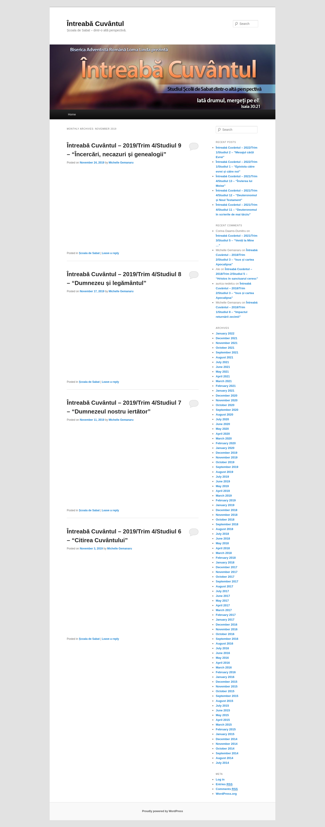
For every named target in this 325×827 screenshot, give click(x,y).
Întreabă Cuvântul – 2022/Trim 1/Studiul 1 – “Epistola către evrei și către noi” (236, 166)
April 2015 (223, 720)
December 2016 (226, 624)
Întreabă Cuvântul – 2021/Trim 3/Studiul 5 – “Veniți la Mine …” (236, 240)
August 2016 (224, 643)
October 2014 (225, 748)
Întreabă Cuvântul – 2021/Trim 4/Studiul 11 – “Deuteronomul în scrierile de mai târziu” (236, 209)
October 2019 (225, 462)
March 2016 (224, 667)
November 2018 (226, 514)
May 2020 (222, 428)
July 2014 (222, 762)
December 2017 (226, 567)
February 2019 (226, 500)
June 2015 (223, 710)
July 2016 (222, 648)
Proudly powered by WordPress (162, 811)
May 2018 (222, 543)
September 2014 (227, 753)
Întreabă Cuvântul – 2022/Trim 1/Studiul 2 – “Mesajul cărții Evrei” (236, 152)
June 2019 (223, 481)
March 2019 (224, 495)
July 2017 (222, 591)
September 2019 (227, 467)
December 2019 (226, 452)
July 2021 (222, 362)
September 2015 (227, 696)
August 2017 (224, 586)
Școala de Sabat (89, 253)
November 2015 (226, 686)
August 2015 (224, 701)
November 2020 (226, 400)
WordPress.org (226, 793)
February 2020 (226, 443)
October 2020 (225, 405)
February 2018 (226, 557)
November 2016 (226, 629)
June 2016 (223, 653)
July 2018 (222, 533)
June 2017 (223, 596)
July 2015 (222, 705)
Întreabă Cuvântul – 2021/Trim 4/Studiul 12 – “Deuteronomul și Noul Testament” (236, 195)
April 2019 (223, 491)
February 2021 (226, 386)
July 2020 (222, 419)
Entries (224, 784)
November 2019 (226, 457)
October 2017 (225, 576)
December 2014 (226, 739)
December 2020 (226, 395)
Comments (227, 789)
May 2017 (222, 600)
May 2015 (222, 715)
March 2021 (224, 381)
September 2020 (227, 409)
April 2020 (223, 433)
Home (72, 114)
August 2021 (224, 357)
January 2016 (225, 677)
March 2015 (224, 724)
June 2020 (223, 424)
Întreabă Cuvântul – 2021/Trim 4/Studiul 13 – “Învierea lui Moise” (236, 181)
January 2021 (225, 390)
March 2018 (224, 553)
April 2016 (223, 662)
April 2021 (223, 376)
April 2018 (223, 548)
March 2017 (224, 610)
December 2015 (226, 681)
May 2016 (222, 657)
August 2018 (224, 529)
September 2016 (227, 638)
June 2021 (223, 367)
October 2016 (225, 634)
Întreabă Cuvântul (95, 23)
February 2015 (226, 729)
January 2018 (225, 562)
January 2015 (225, 734)
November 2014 (226, 743)
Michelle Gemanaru (121, 162)
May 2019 (222, 486)
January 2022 (225, 333)
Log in (220, 779)
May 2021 (222, 371)
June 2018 (223, 538)
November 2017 (226, 572)
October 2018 (225, 519)
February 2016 (226, 672)
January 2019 (225, 505)
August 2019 (224, 472)
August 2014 (224, 758)
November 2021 (226, 343)
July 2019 (222, 476)
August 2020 (224, 414)
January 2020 (225, 448)
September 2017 (227, 581)
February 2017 (226, 615)
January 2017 (225, 619)
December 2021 (226, 338)
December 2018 (226, 510)
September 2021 (227, 352)
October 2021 (225, 347)
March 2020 (224, 438)
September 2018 (227, 524)
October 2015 (225, 691)
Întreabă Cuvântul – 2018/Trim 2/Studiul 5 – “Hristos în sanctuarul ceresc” (237, 273)
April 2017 (223, 605)
